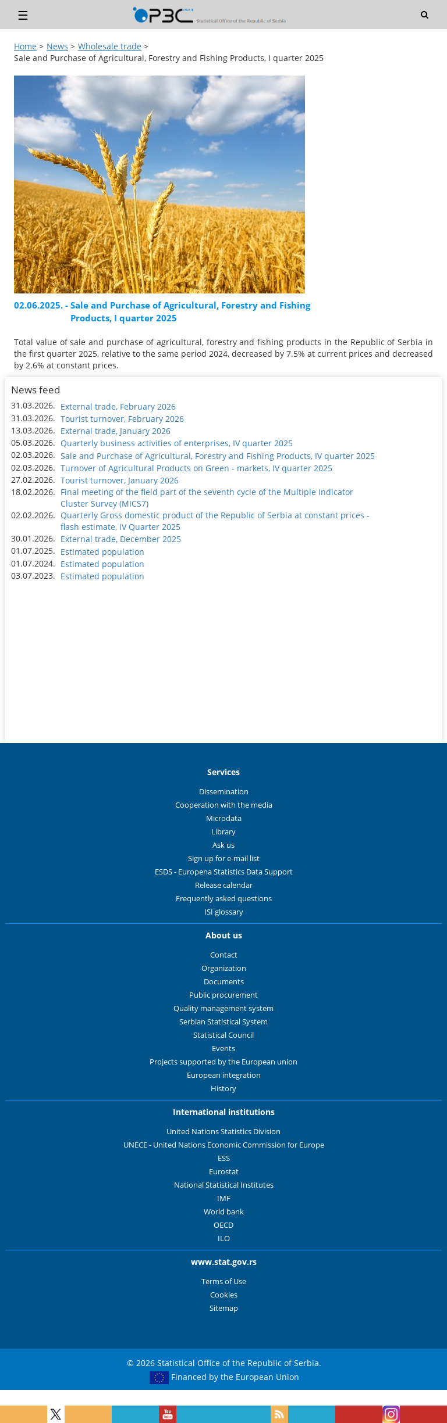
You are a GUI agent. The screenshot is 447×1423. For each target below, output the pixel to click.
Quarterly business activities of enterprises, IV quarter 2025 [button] (177, 443)
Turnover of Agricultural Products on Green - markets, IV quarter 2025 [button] (196, 468)
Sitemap (224, 1308)
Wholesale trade (109, 46)
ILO (224, 1238)
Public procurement (223, 995)
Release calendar (224, 885)
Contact (223, 955)
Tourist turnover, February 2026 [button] (122, 418)
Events (223, 1048)
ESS (224, 1158)
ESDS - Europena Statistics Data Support (224, 872)
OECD (223, 1225)
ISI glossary (223, 912)
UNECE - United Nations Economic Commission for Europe (223, 1145)
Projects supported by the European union (223, 1062)
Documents (224, 982)
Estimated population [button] (102, 551)
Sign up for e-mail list (224, 858)
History (223, 1089)
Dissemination (224, 792)
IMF (223, 1198)
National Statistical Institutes (224, 1185)
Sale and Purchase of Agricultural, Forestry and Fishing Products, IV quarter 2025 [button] (218, 455)
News (57, 46)
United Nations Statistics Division (223, 1132)
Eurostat (224, 1172)
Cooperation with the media (223, 805)
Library (223, 832)
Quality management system (223, 1008)
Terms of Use (223, 1281)
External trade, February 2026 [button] (118, 406)
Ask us (223, 845)
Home (25, 46)
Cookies (223, 1295)
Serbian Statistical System (223, 1022)
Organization (223, 968)
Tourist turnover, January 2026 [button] (120, 480)
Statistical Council (223, 1035)
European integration (224, 1075)
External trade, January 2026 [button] (116, 430)
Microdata (224, 818)
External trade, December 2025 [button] (121, 538)
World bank (224, 1212)
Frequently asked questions (224, 899)
